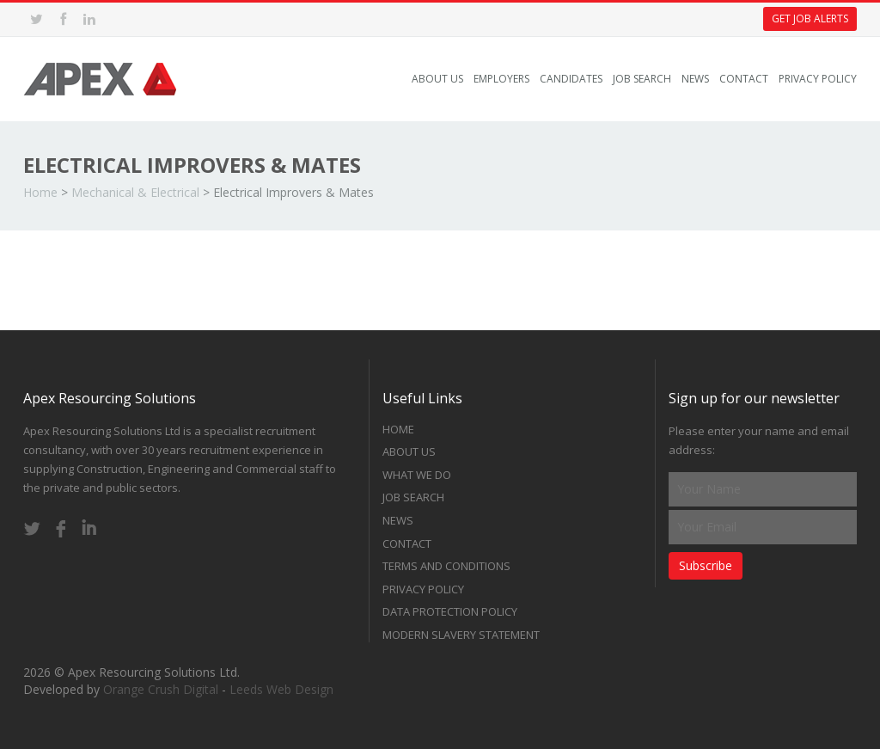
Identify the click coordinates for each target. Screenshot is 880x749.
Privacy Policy (818, 78)
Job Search (642, 78)
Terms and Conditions (446, 566)
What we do (416, 474)
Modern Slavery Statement (461, 634)
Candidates (571, 78)
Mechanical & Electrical (135, 192)
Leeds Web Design (281, 689)
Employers (501, 78)
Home (40, 192)
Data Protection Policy (449, 611)
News (695, 78)
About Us (437, 78)
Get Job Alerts (810, 18)
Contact (743, 78)
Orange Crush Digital (160, 689)
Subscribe (705, 565)
